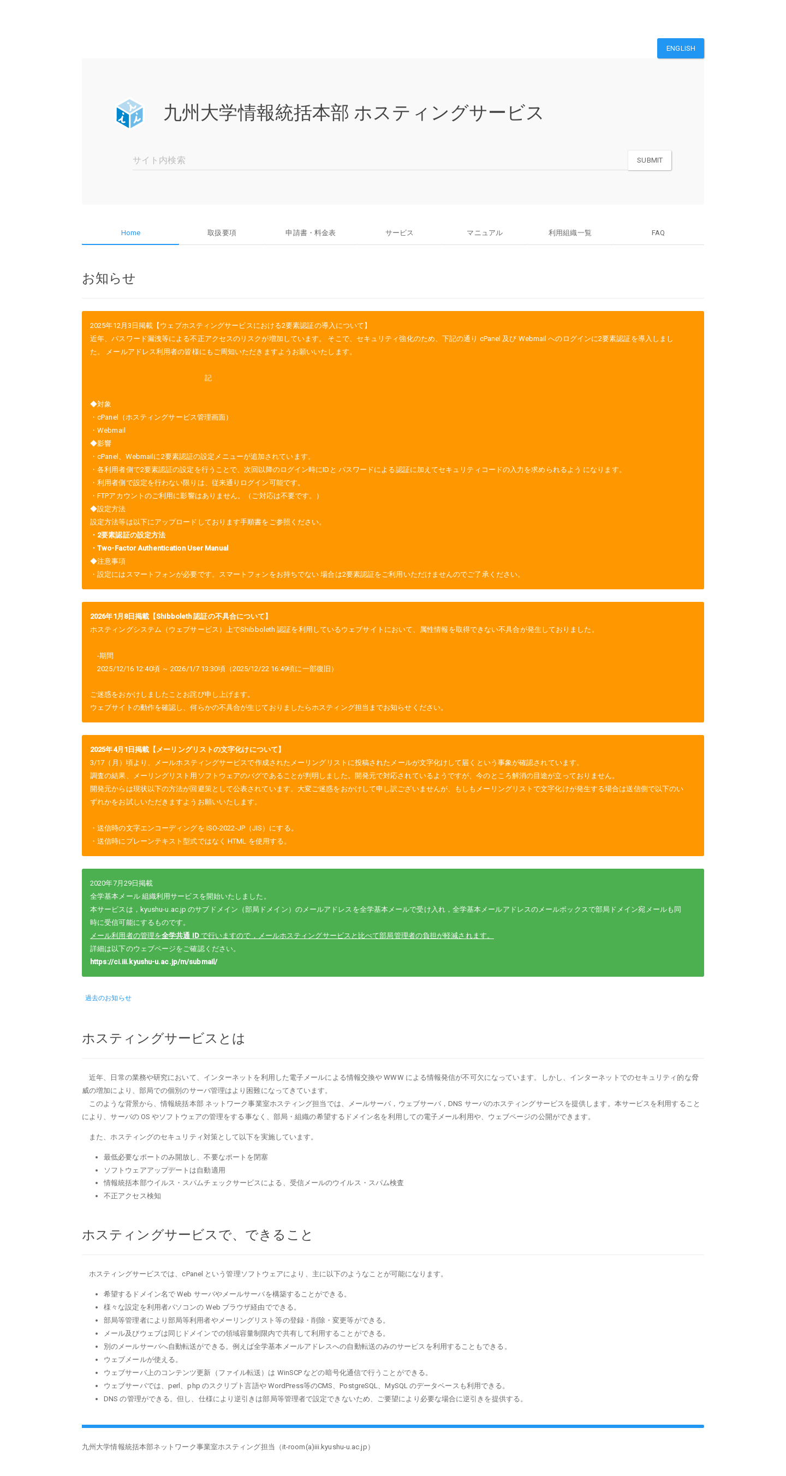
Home (130, 233)
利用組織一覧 (570, 233)
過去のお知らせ (108, 997)
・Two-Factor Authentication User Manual (159, 547)
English (680, 48)
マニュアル (485, 233)
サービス (399, 233)
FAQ (658, 233)
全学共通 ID (180, 934)
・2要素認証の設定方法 (127, 534)
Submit (650, 160)
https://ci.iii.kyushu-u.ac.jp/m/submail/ (153, 961)
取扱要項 (221, 233)
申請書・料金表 (310, 233)
